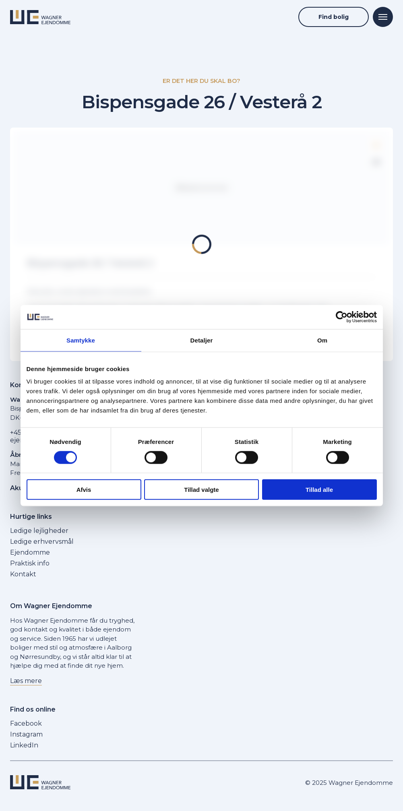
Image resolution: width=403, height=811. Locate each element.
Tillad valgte (201, 489)
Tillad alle (319, 489)
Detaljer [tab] (201, 339)
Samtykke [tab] (80, 339)
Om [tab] (322, 339)
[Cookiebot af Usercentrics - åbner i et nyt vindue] (341, 317)
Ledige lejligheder (39, 530)
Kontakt (23, 574)
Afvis (83, 489)
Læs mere (26, 681)
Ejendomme (30, 552)
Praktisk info (30, 563)
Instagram (26, 734)
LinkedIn (24, 745)
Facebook (26, 723)
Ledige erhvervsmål (42, 541)
